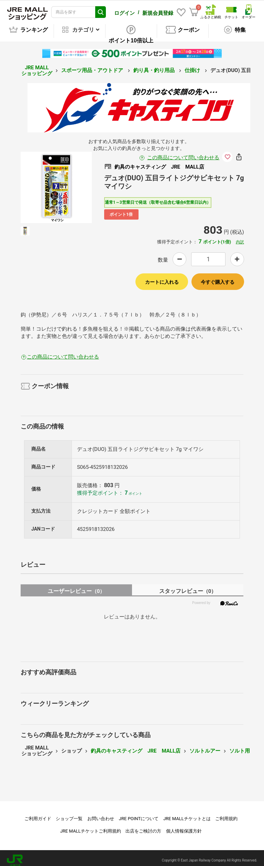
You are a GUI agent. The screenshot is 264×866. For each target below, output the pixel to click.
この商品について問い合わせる (183, 153)
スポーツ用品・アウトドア (92, 65)
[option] (56, 182)
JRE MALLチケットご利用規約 (90, 826)
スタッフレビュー (188, 586)
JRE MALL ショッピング (36, 66)
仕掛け (193, 65)
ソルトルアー (204, 746)
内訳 (240, 237)
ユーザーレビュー (76, 586)
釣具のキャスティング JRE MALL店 (135, 746)
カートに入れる (162, 277)
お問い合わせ (100, 813)
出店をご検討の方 (143, 826)
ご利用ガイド (37, 813)
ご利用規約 (226, 813)
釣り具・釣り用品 (154, 65)
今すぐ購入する (217, 277)
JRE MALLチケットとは (187, 813)
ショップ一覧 (69, 813)
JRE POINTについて (138, 813)
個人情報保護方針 (184, 826)
